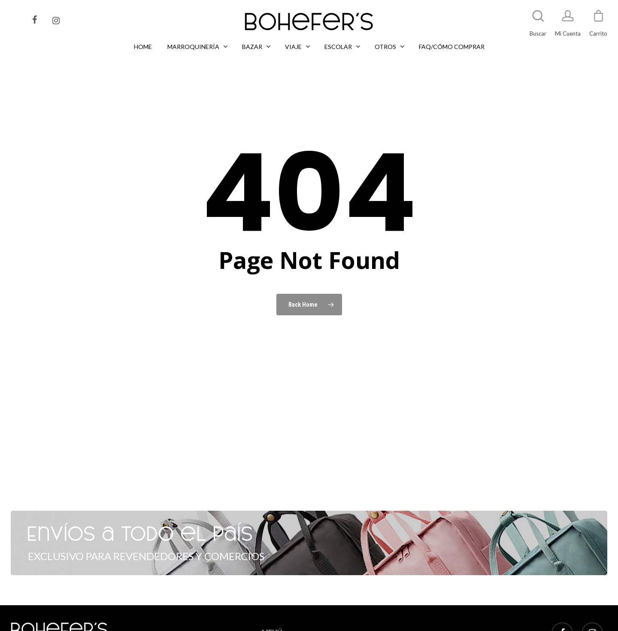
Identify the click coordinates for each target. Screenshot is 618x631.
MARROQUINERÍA (285, 625)
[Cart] (598, 20)
